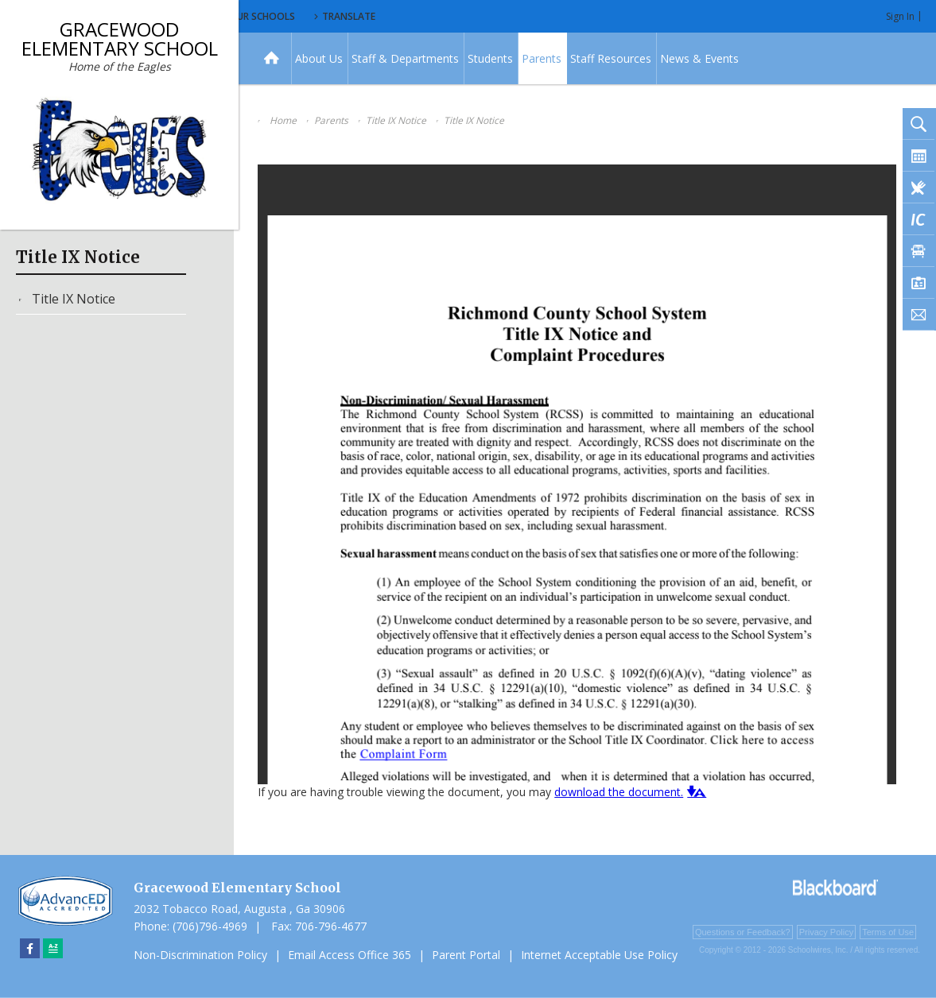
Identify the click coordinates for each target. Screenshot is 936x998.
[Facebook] (30, 948)
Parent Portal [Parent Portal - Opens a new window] (466, 954)
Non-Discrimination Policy (200, 954)
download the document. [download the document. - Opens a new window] (618, 791)
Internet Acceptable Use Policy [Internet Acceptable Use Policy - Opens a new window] (599, 954)
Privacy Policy (826, 932)
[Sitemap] (53, 948)
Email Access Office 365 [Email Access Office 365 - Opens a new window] (349, 954)
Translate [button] (498, 16)
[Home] (271, 58)
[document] (577, 474)
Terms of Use (888, 932)
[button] (694, 791)
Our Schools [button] (407, 16)
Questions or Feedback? (742, 932)
